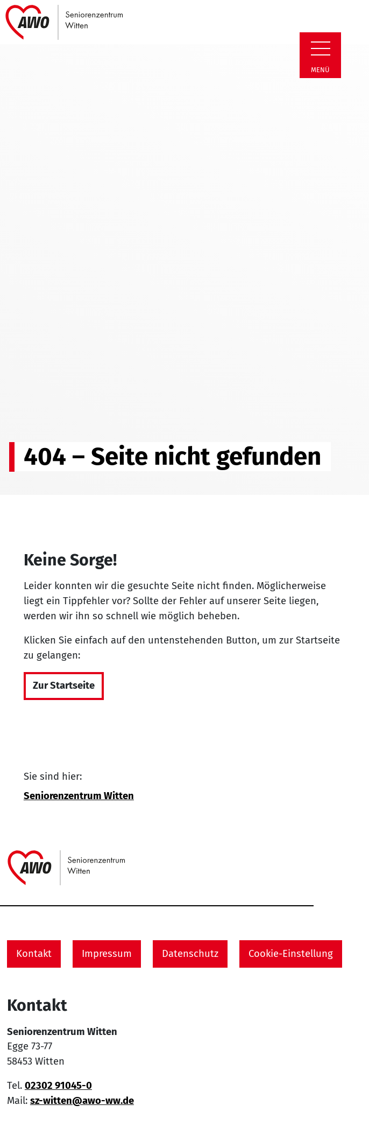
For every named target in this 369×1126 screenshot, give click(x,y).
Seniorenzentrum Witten (79, 796)
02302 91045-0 (58, 1086)
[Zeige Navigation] (320, 48)
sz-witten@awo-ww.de (82, 1101)
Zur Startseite (64, 685)
